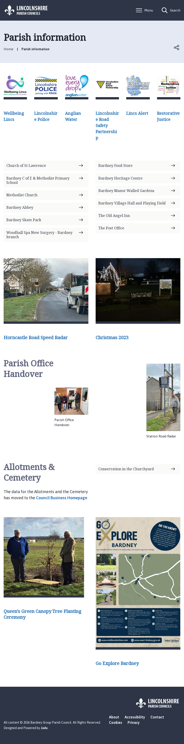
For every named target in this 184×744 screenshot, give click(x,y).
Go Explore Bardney (117, 663)
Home (8, 49)
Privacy (134, 722)
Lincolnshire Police (46, 116)
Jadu (44, 728)
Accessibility (135, 717)
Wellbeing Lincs (14, 116)
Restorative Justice (168, 116)
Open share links (176, 47)
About (114, 717)
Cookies (115, 722)
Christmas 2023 (112, 338)
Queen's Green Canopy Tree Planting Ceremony (42, 614)
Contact (157, 717)
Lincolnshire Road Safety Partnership (107, 125)
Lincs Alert (137, 113)
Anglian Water (73, 116)
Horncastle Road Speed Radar (36, 338)
